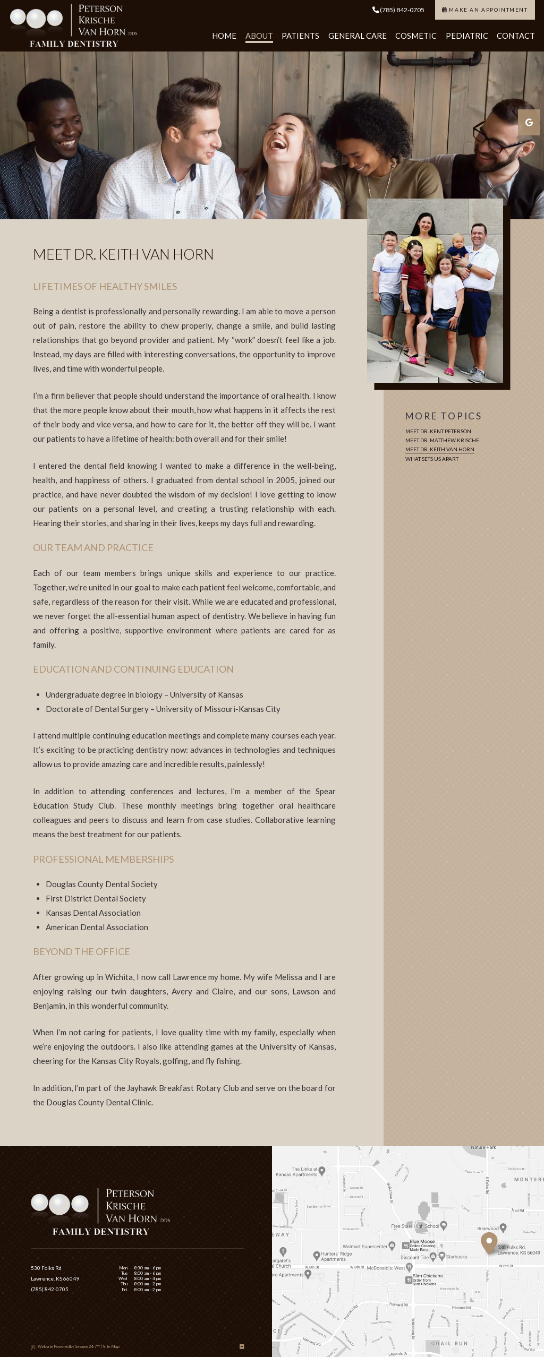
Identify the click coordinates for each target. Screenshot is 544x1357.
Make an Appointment (485, 9)
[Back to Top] (242, 1347)
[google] (529, 122)
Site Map (111, 1346)
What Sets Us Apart (431, 459)
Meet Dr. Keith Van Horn (439, 449)
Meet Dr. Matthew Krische (442, 440)
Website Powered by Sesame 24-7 (65, 1347)
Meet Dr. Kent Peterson (438, 431)
